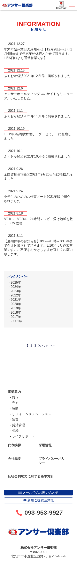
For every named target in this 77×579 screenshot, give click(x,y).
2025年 (16, 282)
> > (52, 345)
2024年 (16, 286)
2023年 (16, 291)
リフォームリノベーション (31, 414)
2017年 (16, 317)
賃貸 (15, 419)
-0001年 (16, 321)
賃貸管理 (18, 425)
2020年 (16, 304)
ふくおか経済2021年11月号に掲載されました (37, 116)
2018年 (16, 312)
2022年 (16, 295)
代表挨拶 (14, 445)
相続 (15, 430)
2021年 (16, 299)
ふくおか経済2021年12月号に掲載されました (37, 76)
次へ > (43, 346)
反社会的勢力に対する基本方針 (31, 476)
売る (15, 403)
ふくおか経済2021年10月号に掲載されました (37, 156)
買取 (15, 408)
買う (15, 397)
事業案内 (14, 391)
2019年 (16, 308)
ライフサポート (23, 436)
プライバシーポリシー (52, 461)
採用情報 (45, 445)
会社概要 (14, 458)
